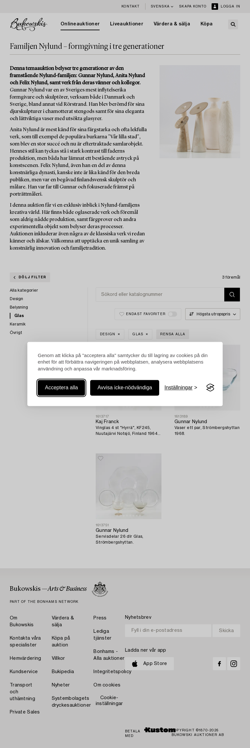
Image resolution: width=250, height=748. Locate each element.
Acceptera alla (61, 387)
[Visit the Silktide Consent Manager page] (210, 387)
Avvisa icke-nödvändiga (124, 387)
